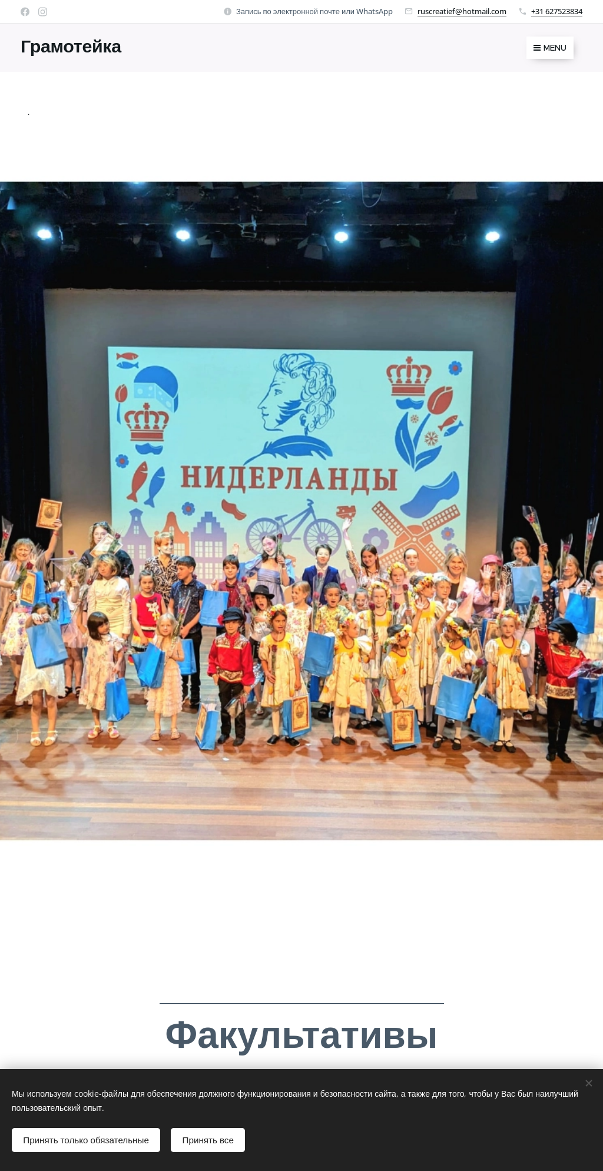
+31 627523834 (556, 11)
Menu (550, 47)
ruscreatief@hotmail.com (462, 11)
